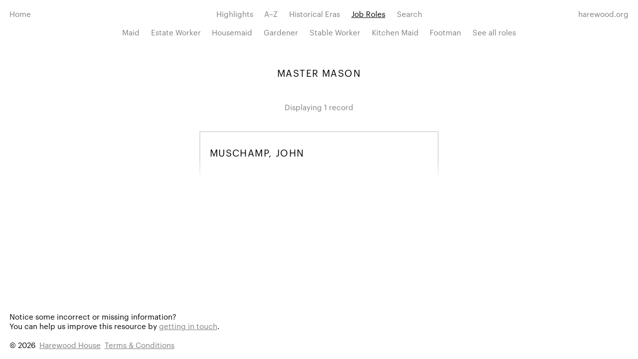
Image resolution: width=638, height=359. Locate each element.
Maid (131, 32)
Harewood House (70, 345)
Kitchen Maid (395, 32)
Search (409, 13)
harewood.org (603, 13)
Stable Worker (335, 32)
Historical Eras (314, 13)
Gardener (281, 32)
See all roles (494, 32)
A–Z (271, 13)
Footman (445, 32)
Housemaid (232, 32)
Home (20, 13)
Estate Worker (176, 32)
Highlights (234, 13)
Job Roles (368, 13)
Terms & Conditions (139, 345)
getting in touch (188, 326)
